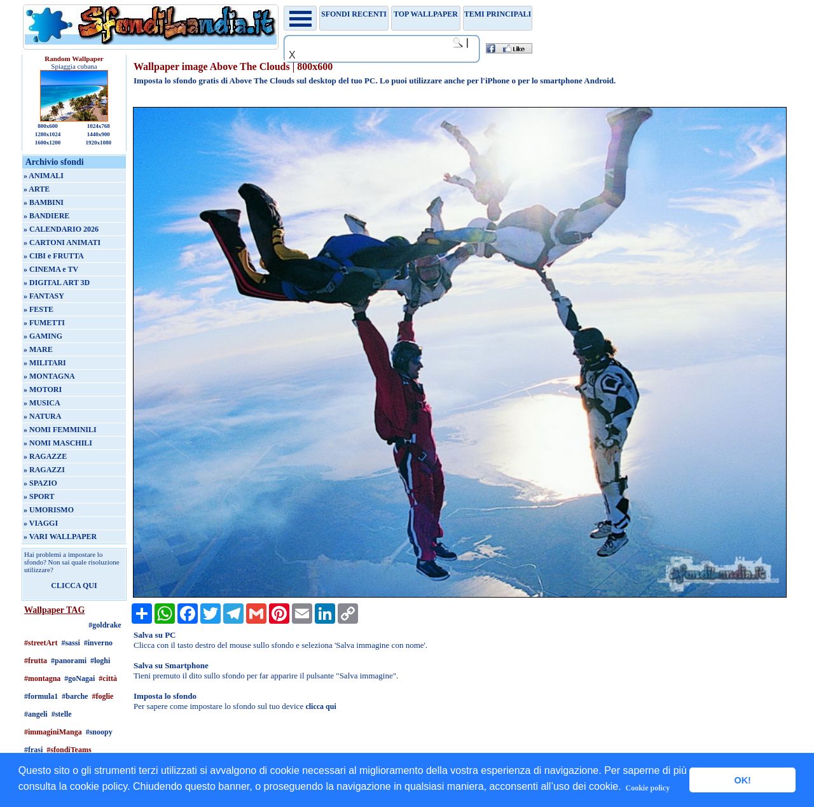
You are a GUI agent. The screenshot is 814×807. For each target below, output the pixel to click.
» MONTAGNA (49, 376)
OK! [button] (742, 780)
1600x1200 (48, 142)
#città (108, 678)
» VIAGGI (41, 523)
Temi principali (497, 14)
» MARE (38, 349)
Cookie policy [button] (648, 787)
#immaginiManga (53, 731)
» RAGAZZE (45, 456)
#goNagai (79, 678)
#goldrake (104, 625)
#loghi (100, 660)
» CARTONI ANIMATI (62, 242)
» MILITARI (45, 362)
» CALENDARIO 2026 (61, 229)
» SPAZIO (40, 483)
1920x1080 (99, 142)
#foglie (102, 696)
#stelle (62, 714)
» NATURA (42, 416)
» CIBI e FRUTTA (54, 255)
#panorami (68, 660)
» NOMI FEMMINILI (60, 429)
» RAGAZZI (44, 469)
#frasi (33, 749)
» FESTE (38, 309)
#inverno (98, 642)
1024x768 (98, 126)
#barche (75, 696)
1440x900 (98, 134)
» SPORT (39, 496)
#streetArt (40, 642)
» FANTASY (44, 295)
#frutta (35, 660)
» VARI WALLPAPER (60, 536)
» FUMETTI (44, 322)
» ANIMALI (44, 175)
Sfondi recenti (354, 14)
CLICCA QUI (74, 585)
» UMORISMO (49, 509)
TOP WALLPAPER (426, 14)
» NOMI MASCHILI (58, 443)
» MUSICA (42, 402)
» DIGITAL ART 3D (57, 282)
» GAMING (43, 336)
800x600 (48, 126)
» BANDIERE (46, 215)
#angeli (36, 714)
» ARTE (37, 189)
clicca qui (320, 706)
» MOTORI (43, 389)
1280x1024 (48, 134)
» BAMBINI (44, 202)
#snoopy (99, 731)
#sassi (70, 642)
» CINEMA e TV (51, 269)
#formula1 (41, 696)
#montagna (42, 678)
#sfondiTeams (68, 749)
